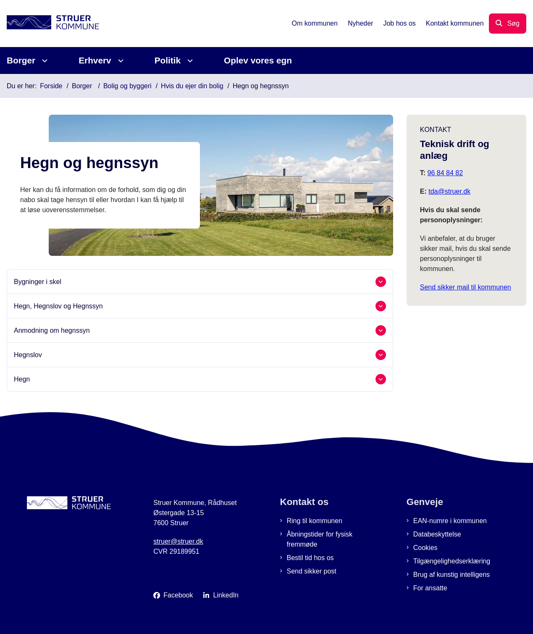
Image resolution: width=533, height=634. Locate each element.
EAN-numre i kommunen (450, 520)
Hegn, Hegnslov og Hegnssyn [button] (58, 306)
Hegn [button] (22, 379)
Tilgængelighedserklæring (452, 561)
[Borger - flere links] (43, 61)
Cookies (425, 547)
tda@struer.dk (449, 191)
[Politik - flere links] (189, 61)
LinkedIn (226, 595)
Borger (21, 60)
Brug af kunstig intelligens (451, 574)
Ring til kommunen (315, 520)
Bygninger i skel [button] (37, 281)
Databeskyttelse (437, 534)
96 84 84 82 (445, 172)
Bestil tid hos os (310, 557)
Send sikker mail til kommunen (465, 287)
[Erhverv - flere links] (119, 61)
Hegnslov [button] (28, 354)
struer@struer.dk (178, 541)
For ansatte (430, 588)
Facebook (178, 595)
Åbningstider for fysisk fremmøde (320, 539)
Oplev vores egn (258, 60)
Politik (168, 60)
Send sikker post (311, 571)
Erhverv (95, 60)
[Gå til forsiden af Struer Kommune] (49, 23)
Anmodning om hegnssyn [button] (52, 330)
